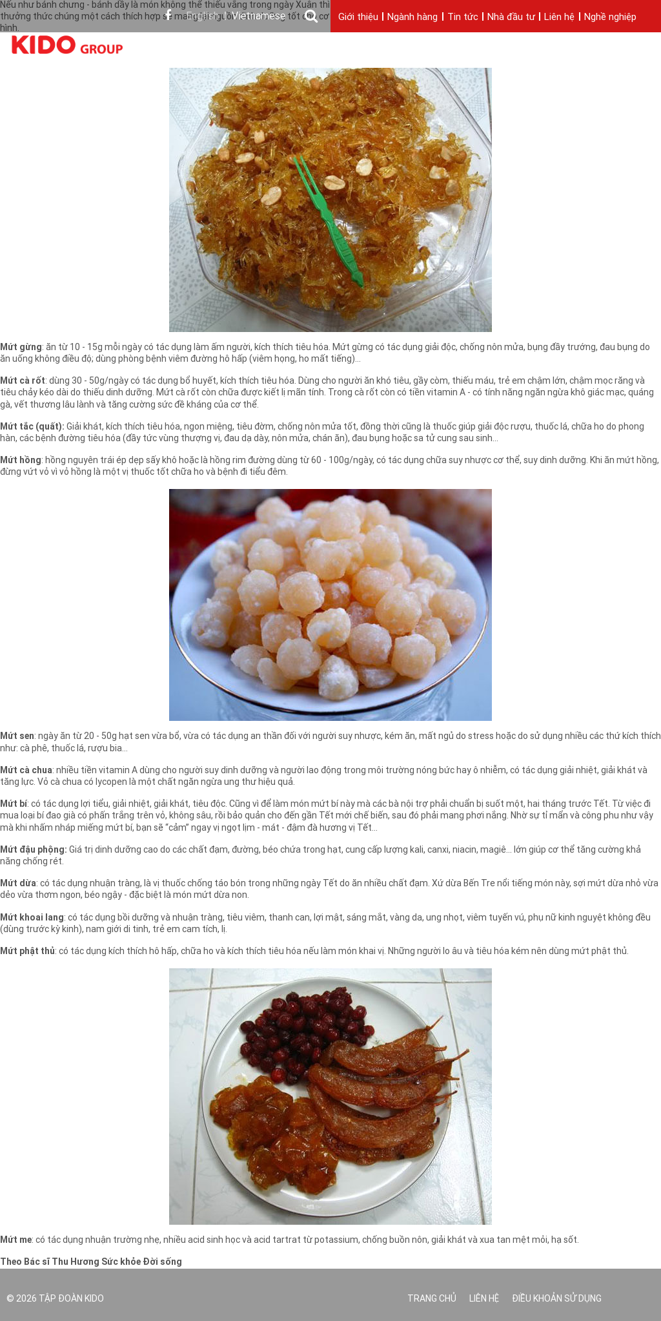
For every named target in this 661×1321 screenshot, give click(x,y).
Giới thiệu (358, 18)
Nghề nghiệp (610, 18)
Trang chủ (431, 1299)
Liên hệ (559, 18)
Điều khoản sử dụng (557, 1299)
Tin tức (462, 18)
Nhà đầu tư (511, 18)
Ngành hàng (412, 18)
